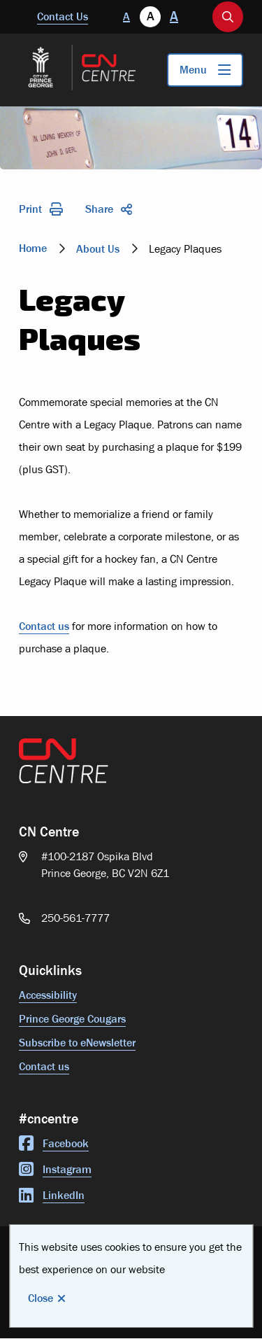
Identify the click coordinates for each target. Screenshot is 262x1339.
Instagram (55, 1169)
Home (33, 248)
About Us (97, 248)
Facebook (54, 1143)
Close (40, 1298)
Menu (193, 69)
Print (41, 209)
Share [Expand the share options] (108, 209)
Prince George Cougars (72, 1018)
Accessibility (48, 995)
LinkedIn (52, 1195)
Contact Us (62, 16)
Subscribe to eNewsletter (77, 1042)
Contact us (44, 626)
